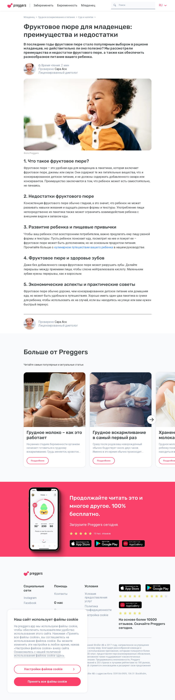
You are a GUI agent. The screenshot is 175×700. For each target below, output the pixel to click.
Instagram (30, 598)
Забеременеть (43, 5)
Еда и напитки (85, 17)
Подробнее (37, 460)
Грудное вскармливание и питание (56, 17)
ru (163, 5)
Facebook (30, 603)
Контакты (61, 594)
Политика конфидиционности (98, 608)
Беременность (67, 5)
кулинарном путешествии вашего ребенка (83, 247)
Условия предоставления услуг (96, 597)
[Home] (16, 5)
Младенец (88, 5)
